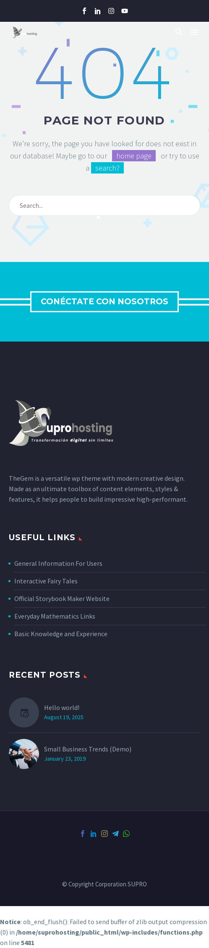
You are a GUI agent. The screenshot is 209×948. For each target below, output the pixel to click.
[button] (179, 32)
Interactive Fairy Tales (46, 581)
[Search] (104, 205)
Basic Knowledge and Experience (60, 633)
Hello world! (61, 707)
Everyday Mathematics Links (54, 616)
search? (107, 168)
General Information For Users (58, 563)
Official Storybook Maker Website (62, 598)
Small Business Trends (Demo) (87, 749)
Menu (194, 32)
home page (134, 156)
